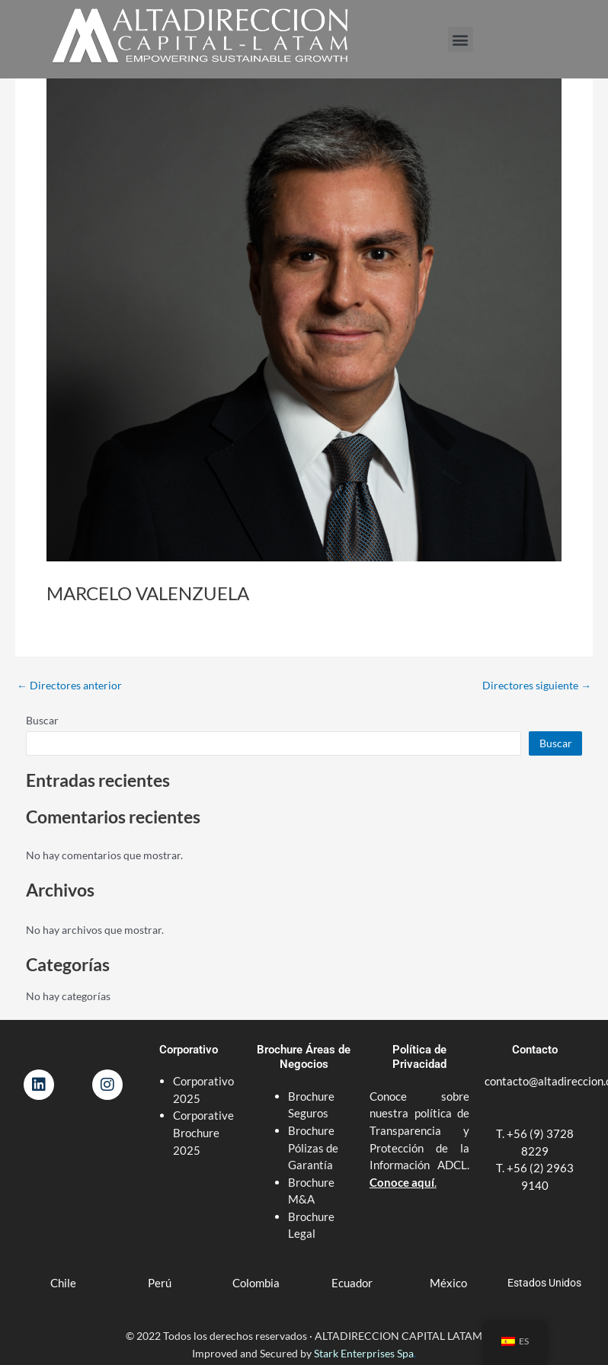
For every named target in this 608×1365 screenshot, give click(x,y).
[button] (460, 39)
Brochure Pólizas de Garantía (313, 1148)
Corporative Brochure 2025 (203, 1132)
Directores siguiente (536, 685)
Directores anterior (69, 685)
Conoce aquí (402, 1182)
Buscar (42, 720)
